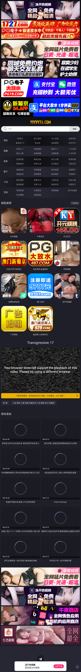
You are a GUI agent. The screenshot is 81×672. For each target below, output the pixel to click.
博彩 (6, 140)
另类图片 (72, 174)
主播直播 (55, 153)
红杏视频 (20, 195)
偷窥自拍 (20, 169)
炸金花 (37, 143)
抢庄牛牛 (72, 143)
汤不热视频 (72, 190)
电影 (6, 161)
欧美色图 (55, 169)
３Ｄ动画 (72, 149)
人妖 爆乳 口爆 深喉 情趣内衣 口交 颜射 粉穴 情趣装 (34, 403)
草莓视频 (55, 190)
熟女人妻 (20, 153)
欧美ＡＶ (55, 149)
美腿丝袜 (20, 174)
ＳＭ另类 (72, 153)
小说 (6, 181)
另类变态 (72, 163)
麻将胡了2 (20, 143)
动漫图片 (72, 169)
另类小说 (37, 184)
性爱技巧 (72, 184)
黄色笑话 (55, 184)
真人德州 (37, 138)
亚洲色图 (37, 169)
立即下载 (58, 666)
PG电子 (20, 138)
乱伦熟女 (55, 163)
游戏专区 (72, 138)
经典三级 (37, 163)
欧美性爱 (72, 159)
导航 (6, 192)
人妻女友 (55, 180)
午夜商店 (37, 190)
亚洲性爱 (20, 159)
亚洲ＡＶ (20, 149)
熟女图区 (55, 174)
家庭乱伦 (37, 180)
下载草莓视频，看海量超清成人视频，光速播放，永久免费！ (47, 395)
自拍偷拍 (37, 149)
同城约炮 (20, 190)
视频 (6, 150)
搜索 (74, 129)
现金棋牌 (55, 143)
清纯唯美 (37, 174)
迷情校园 (20, 184)
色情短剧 (37, 195)
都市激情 (20, 180)
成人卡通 (55, 159)
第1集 (5, 403)
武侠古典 (72, 180)
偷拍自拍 (37, 159)
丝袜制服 (37, 153)
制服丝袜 (20, 163)
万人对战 (55, 138)
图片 (6, 171)
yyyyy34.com (40, 122)
